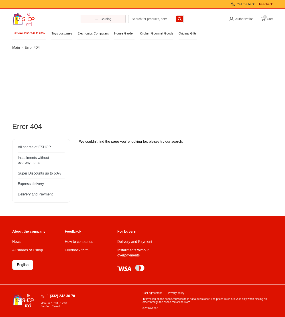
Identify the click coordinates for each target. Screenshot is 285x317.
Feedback (266, 4)
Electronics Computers (93, 33)
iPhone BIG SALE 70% (29, 33)
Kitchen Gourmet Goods (156, 33)
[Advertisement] (142, 89)
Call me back (246, 4)
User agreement (152, 293)
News (16, 242)
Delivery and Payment (35, 194)
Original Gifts (188, 33)
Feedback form (77, 250)
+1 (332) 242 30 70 (60, 296)
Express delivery (31, 184)
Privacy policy (176, 293)
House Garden (124, 33)
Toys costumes (61, 33)
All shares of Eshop (27, 250)
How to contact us (79, 242)
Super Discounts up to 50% (39, 173)
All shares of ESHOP (34, 147)
